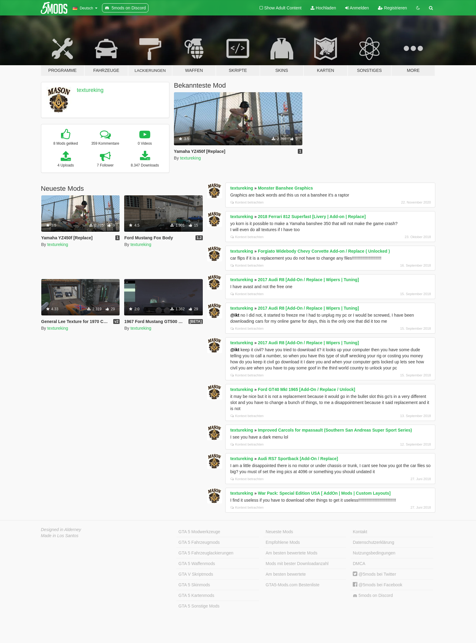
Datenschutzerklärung (373, 542)
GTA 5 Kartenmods (196, 595)
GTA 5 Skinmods (194, 584)
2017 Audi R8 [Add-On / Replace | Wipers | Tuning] (308, 279)
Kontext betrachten (247, 202)
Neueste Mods (279, 531)
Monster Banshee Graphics (285, 188)
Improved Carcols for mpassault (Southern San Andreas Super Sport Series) (335, 430)
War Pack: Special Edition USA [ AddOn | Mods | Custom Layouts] (324, 493)
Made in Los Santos (60, 535)
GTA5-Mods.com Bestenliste (292, 584)
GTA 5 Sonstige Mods (198, 606)
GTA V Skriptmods (195, 574)
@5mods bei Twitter (374, 574)
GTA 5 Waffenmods (196, 563)
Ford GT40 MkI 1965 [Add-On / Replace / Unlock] (306, 389)
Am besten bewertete (286, 574)
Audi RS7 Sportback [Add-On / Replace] (298, 458)
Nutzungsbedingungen (374, 552)
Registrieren (392, 7)
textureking (90, 90)
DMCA (359, 563)
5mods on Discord (373, 595)
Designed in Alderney (61, 529)
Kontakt (360, 531)
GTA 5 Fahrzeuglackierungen (205, 552)
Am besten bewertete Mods (291, 552)
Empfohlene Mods (283, 542)
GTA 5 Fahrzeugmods (199, 542)
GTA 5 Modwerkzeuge (199, 531)
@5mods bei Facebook (377, 584)
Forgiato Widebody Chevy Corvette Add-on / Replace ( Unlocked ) (324, 251)
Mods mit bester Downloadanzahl (297, 563)
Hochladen (323, 7)
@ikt (234, 315)
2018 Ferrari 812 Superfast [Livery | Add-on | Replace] (311, 216)
